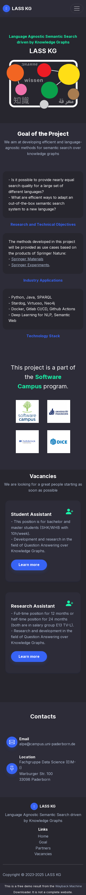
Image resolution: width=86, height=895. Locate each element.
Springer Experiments (30, 265)
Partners (43, 848)
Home (43, 836)
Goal (43, 842)
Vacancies (43, 853)
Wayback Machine (68, 886)
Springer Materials (27, 259)
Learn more (29, 564)
